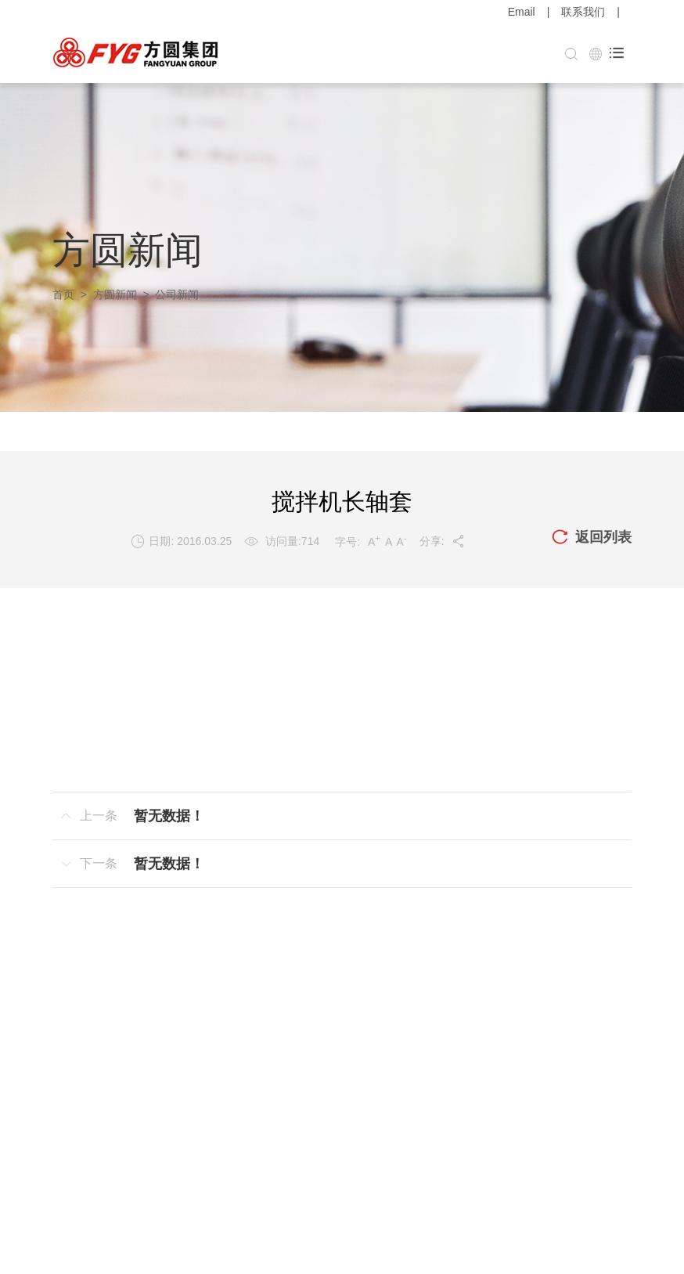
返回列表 (592, 538)
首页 (63, 294)
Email (521, 11)
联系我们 (583, 11)
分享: (442, 541)
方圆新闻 (115, 294)
